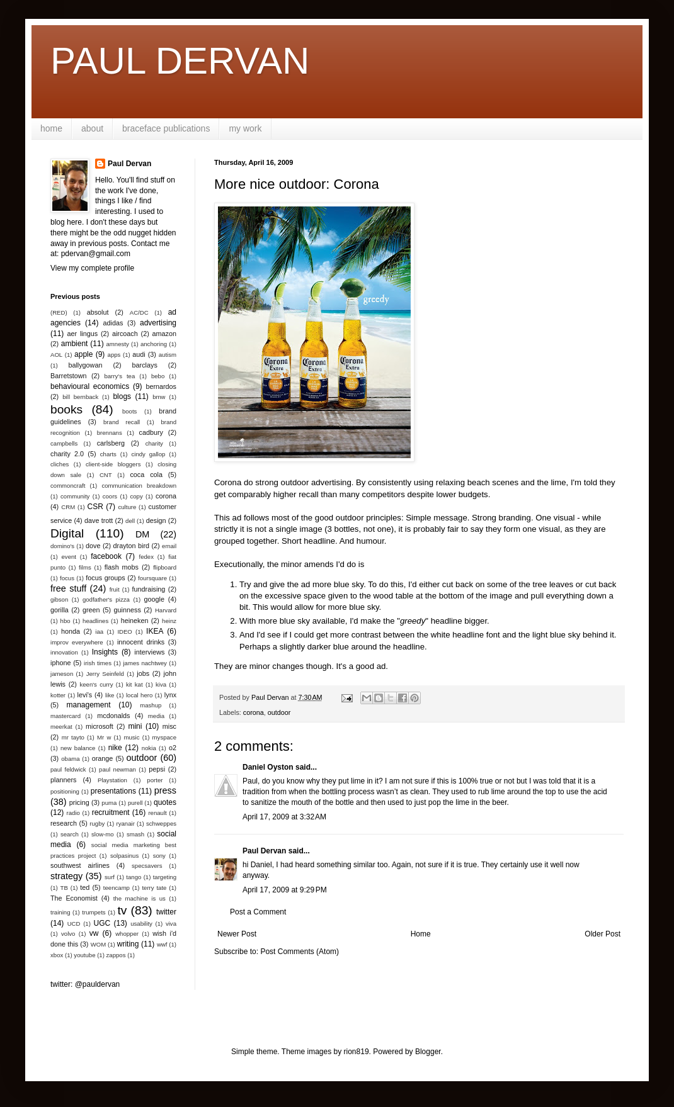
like (109, 695)
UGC (102, 923)
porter (155, 780)
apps (114, 354)
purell (135, 802)
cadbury (151, 432)
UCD (74, 923)
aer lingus (82, 333)
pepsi (157, 769)
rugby (97, 823)
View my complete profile (92, 268)
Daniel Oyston (268, 767)
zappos (116, 955)
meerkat (61, 726)
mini (135, 726)
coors (110, 496)
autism (167, 354)
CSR (95, 506)
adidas (113, 323)
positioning (64, 791)
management (89, 704)
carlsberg (111, 443)
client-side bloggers (113, 464)
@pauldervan (97, 984)
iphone (60, 662)
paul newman (117, 769)
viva (171, 923)
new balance (77, 748)
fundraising (149, 589)
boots (129, 411)
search (69, 834)
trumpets (93, 912)
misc (169, 726)
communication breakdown (138, 485)
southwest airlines (80, 865)
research (63, 823)
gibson (59, 599)
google (154, 599)
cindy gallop (148, 454)
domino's (62, 545)
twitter (166, 912)
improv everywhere (76, 642)
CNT (106, 474)
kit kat (134, 684)
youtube (84, 955)
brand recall (121, 422)
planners (63, 780)
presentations (113, 791)
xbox (56, 955)
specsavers (147, 865)
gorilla (59, 610)
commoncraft (67, 485)
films (85, 567)
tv (122, 910)
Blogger (428, 1051)
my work (245, 128)
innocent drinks (140, 642)
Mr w (104, 737)
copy (136, 496)
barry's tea (119, 376)
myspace (164, 737)
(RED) (58, 312)
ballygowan (85, 365)
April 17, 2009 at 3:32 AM (284, 816)
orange (102, 758)
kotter (58, 695)
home (51, 128)
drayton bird (131, 545)
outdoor (279, 712)
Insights (105, 652)
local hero (139, 695)
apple (83, 354)
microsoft (99, 726)
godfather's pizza (106, 599)
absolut (98, 312)
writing (128, 944)
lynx (170, 695)
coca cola (146, 474)
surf (110, 877)
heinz (169, 620)
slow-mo (102, 834)
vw (94, 933)
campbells (63, 443)
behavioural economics (89, 386)
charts (108, 454)
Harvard (165, 610)
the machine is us (139, 898)
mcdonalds (113, 715)
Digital (67, 533)
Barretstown (68, 375)
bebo (157, 376)
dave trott (98, 520)
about (92, 128)
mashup (150, 705)
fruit (115, 589)
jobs (143, 673)
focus (67, 578)
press (165, 790)
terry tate (154, 887)
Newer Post (236, 934)
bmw (158, 396)
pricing (79, 802)
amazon (164, 333)
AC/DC (139, 312)
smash (135, 834)
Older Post (602, 934)
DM (142, 534)
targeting (164, 877)
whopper (127, 933)
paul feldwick (68, 769)
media (156, 715)
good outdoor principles (358, 517)
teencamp (116, 887)
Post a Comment (258, 912)
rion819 (356, 1051)
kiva (161, 684)
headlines (95, 620)
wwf (162, 944)
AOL (56, 354)
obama (70, 758)
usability (141, 923)
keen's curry (96, 684)
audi (138, 354)
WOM (98, 944)
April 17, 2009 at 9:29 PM (285, 889)
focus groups (105, 578)
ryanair (126, 823)
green (91, 610)
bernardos (161, 386)
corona (253, 712)
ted (84, 887)
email (169, 545)
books (66, 409)
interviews (149, 652)
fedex (146, 556)
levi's (85, 695)
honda (70, 631)
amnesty (117, 343)
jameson (61, 673)
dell (130, 520)
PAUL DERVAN (179, 61)
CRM (68, 506)
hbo (65, 620)
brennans (109, 432)
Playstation (112, 780)
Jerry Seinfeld (105, 673)
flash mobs (122, 567)
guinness (127, 610)
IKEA (154, 631)
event (69, 556)
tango (133, 877)
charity (154, 443)
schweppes (161, 823)
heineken (135, 620)
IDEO (124, 631)
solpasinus (124, 855)
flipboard (164, 567)
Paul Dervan (264, 850)
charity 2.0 (67, 454)
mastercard (65, 715)
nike (115, 747)
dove (93, 545)
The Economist (74, 898)
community (74, 496)
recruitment (111, 812)
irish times (97, 663)
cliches (59, 464)
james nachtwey (145, 663)
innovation (64, 652)
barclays (144, 365)
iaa (99, 631)
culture (127, 506)
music (131, 737)
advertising (158, 322)
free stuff (68, 588)
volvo (68, 933)
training (60, 912)
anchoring (153, 343)
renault (157, 812)
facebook (106, 556)
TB (64, 887)
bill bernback (80, 396)
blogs (122, 396)
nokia (149, 748)
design (156, 520)
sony (159, 855)
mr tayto (73, 737)
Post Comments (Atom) (299, 951)
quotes (165, 802)
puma (109, 802)
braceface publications (166, 128)
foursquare (152, 578)
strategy (66, 876)
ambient (74, 343)
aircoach (125, 333)
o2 (172, 747)
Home (421, 934)
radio (73, 812)
